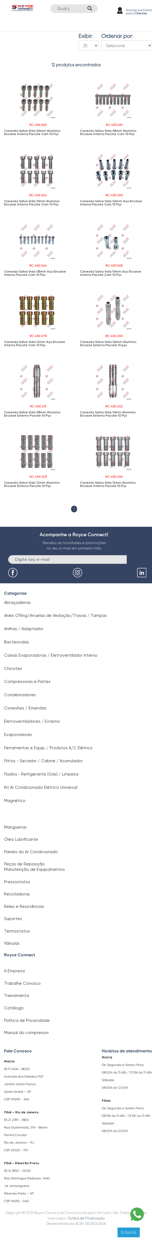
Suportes (13, 918)
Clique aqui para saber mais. (89, 1217)
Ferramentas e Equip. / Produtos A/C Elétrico (48, 747)
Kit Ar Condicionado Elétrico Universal (40, 787)
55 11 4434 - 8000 (17, 1069)
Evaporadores (18, 734)
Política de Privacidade (27, 1020)
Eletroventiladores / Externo (32, 721)
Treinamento (16, 995)
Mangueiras (15, 827)
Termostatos (17, 931)
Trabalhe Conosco (22, 983)
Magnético (15, 800)
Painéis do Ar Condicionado (31, 851)
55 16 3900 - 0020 (17, 1171)
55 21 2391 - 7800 (16, 1120)
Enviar (136, 559)
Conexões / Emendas (25, 708)
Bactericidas (16, 642)
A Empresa (14, 971)
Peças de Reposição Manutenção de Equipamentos (34, 867)
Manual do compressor (26, 1032)
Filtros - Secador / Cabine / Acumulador (43, 760)
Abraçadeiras (17, 602)
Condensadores (20, 694)
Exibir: (85, 36)
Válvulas (12, 943)
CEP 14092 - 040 (16, 1201)
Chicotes (13, 668)
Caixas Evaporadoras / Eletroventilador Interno (50, 655)
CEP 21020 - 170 (16, 1150)
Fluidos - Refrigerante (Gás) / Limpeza (41, 774)
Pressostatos (17, 881)
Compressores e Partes (27, 681)
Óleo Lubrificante (21, 839)
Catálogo (14, 1008)
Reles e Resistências (24, 906)
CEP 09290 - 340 (16, 1099)
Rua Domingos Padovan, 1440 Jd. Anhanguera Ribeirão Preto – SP (27, 1185)
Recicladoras (17, 894)
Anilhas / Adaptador (23, 628)
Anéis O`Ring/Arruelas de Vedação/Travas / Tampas (55, 615)
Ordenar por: (117, 36)
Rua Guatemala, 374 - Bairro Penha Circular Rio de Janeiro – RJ (25, 1135)
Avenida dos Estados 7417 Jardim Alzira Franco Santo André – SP (23, 1084)
